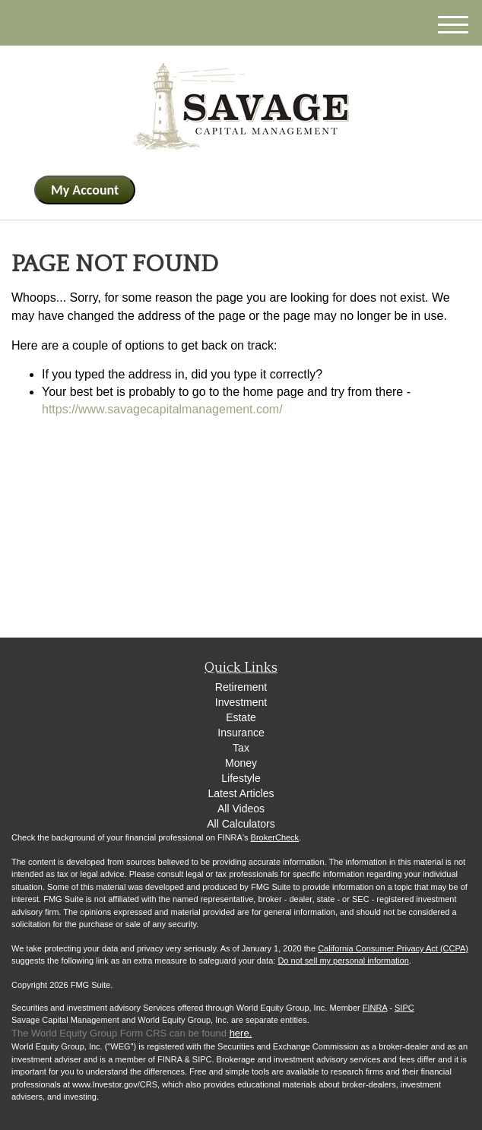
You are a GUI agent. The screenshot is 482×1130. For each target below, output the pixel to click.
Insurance (240, 732)
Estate (241, 717)
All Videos (241, 808)
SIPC (404, 1007)
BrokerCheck (275, 837)
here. (241, 1033)
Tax (241, 748)
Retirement (241, 687)
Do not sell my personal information (342, 960)
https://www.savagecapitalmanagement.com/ (162, 409)
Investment (241, 702)
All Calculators (240, 824)
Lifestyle (240, 778)
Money (241, 763)
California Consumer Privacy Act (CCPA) (393, 948)
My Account (85, 190)
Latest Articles (241, 793)
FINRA (375, 1007)
